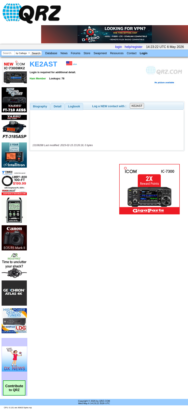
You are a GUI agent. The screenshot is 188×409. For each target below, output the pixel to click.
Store (87, 53)
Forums (75, 53)
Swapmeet (100, 53)
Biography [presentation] (40, 106)
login (118, 47)
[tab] (40, 106)
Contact (131, 53)
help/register (133, 47)
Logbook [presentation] (74, 106)
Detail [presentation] (57, 106)
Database (51, 53)
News (64, 53)
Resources (117, 53)
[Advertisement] (75, 189)
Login (143, 53)
